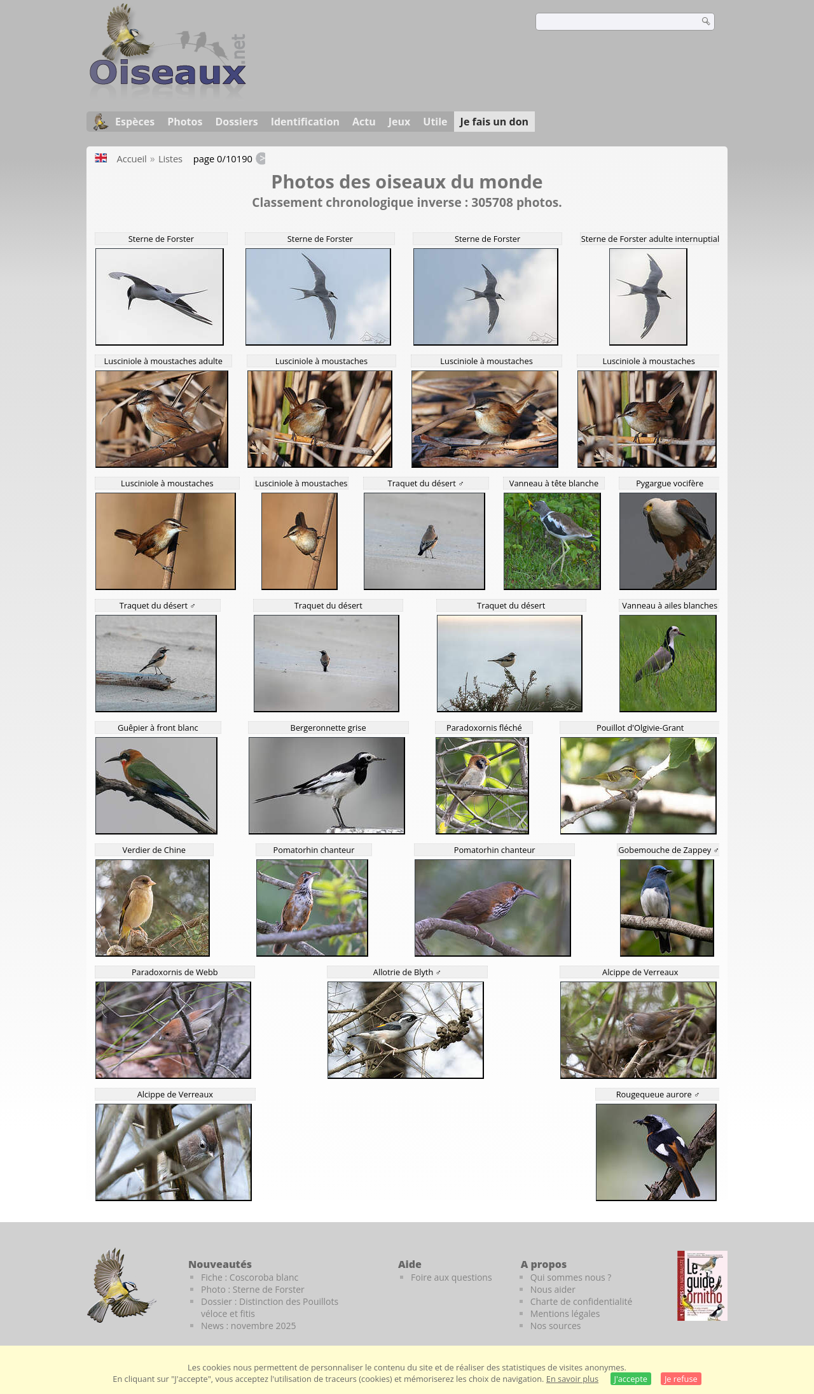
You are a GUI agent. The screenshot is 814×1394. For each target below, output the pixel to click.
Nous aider (553, 1289)
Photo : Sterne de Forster (253, 1289)
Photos (184, 122)
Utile (435, 122)
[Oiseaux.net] (168, 97)
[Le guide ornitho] (702, 1286)
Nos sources (555, 1326)
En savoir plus (572, 1378)
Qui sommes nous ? (571, 1277)
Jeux (400, 122)
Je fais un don (494, 122)
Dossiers (236, 122)
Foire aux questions (451, 1277)
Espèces (135, 122)
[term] (609, 22)
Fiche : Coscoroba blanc (249, 1277)
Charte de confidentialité (581, 1301)
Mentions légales (565, 1313)
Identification (305, 122)
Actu (364, 122)
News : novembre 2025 (248, 1326)
